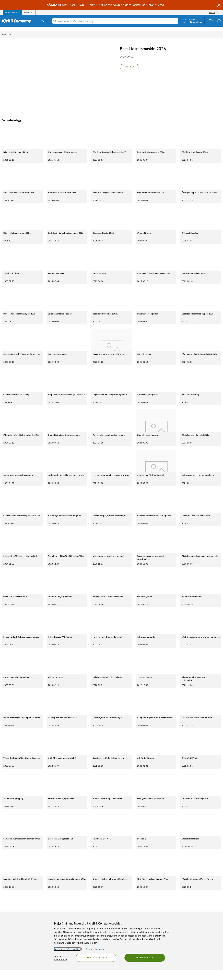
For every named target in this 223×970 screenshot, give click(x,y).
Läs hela (129, 62)
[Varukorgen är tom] (219, 21)
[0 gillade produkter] (211, 21)
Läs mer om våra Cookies (67, 949)
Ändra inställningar (60, 957)
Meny (41, 21)
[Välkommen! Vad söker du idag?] (117, 21)
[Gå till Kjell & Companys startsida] (17, 21)
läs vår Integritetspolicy (93, 949)
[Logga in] (192, 21)
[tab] (12, 12)
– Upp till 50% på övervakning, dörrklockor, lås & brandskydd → (107, 5)
